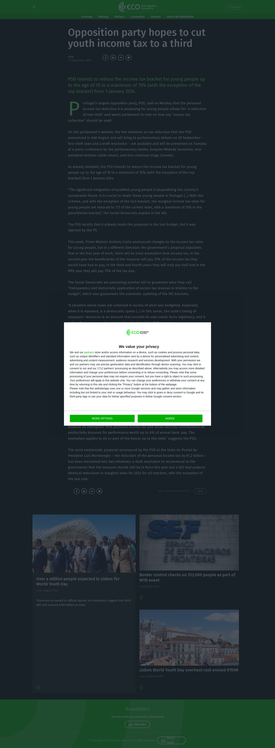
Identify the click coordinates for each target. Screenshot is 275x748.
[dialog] (137, 374)
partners (89, 352)
